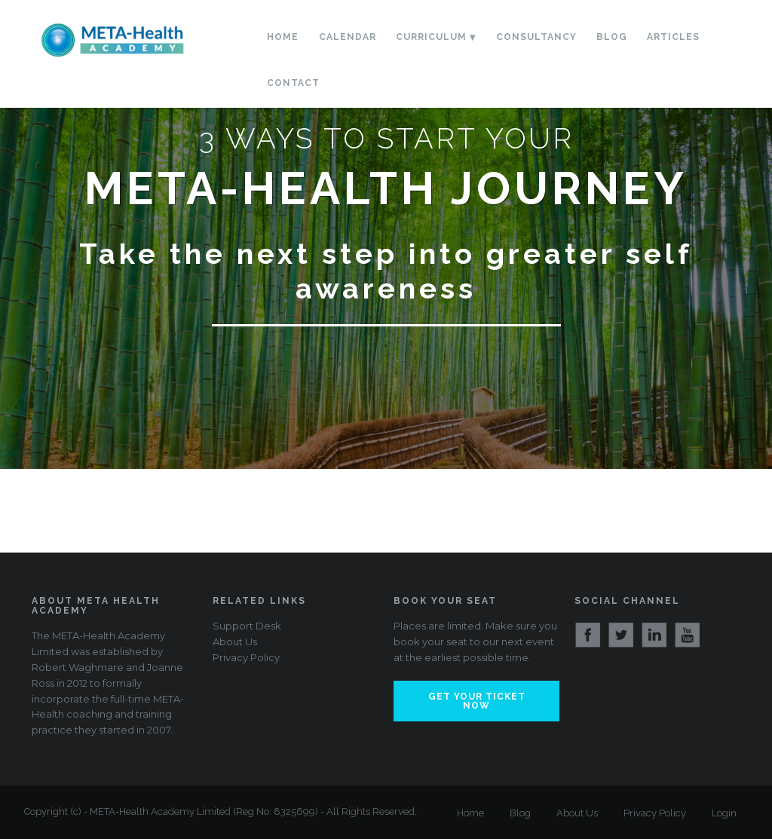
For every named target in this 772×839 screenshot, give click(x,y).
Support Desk (247, 626)
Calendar (347, 37)
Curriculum (431, 37)
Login (724, 813)
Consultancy (536, 37)
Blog (611, 37)
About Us (235, 641)
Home (283, 37)
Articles (673, 37)
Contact (293, 83)
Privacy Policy (246, 657)
